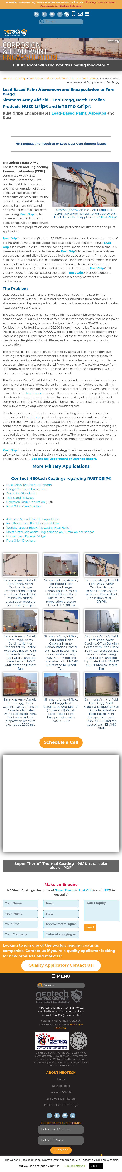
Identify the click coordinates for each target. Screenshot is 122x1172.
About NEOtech (61, 1092)
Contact (19, 479)
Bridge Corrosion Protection (26, 489)
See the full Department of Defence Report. (64, 459)
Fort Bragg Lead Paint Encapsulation (32, 523)
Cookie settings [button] (74, 1166)
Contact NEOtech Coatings (61, 1105)
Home (61, 1079)
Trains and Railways (20, 498)
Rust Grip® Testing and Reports (29, 485)
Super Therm (64, 890)
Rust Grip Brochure (21, 540)
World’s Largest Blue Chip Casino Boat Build (37, 528)
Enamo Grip (73, 106)
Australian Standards (21, 493)
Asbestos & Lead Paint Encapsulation (32, 519)
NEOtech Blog (61, 1086)
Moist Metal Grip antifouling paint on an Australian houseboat (50, 532)
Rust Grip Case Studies (23, 506)
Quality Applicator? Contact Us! (61, 966)
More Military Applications (61, 467)
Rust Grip (33, 106)
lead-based (34, 393)
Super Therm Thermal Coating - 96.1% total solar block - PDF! (61, 866)
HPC (105, 890)
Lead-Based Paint (69, 113)
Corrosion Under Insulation (25, 502)
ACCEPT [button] (96, 1166)
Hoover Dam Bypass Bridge (26, 536)
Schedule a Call (61, 743)
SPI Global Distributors (61, 1099)
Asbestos (97, 113)
